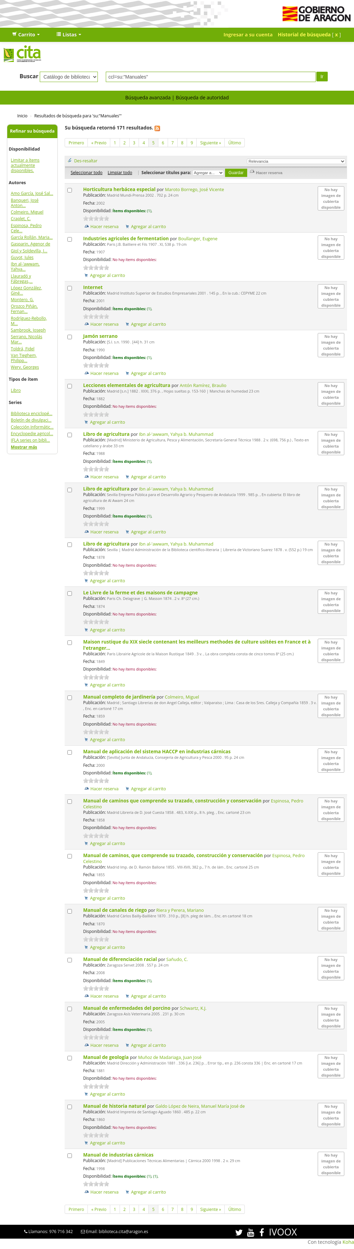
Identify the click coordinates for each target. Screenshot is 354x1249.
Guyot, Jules (22, 257)
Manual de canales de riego (115, 910)
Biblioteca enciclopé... (31, 413)
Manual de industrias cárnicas (119, 1154)
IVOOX (283, 1231)
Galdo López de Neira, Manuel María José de (200, 1106)
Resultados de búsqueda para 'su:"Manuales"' (78, 115)
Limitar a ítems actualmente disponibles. (25, 165)
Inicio (22, 115)
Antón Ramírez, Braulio (203, 385)
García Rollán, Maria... (32, 237)
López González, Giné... (26, 290)
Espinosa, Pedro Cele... (26, 228)
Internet (93, 287)
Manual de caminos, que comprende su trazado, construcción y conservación (173, 855)
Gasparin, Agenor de (30, 244)
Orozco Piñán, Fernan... (24, 308)
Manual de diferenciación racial (120, 959)
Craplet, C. (20, 219)
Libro (16, 390)
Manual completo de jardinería (120, 696)
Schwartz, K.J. (193, 1008)
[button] (26, 35)
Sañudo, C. (177, 959)
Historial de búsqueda (304, 34)
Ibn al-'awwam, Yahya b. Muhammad (176, 434)
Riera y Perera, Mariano (180, 910)
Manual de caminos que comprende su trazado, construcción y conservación (172, 800)
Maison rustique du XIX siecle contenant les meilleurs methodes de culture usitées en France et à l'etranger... (196, 644)
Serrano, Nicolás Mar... (26, 339)
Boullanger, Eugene (198, 239)
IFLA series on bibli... (30, 440)
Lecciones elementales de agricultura (127, 385)
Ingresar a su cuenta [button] (248, 34)
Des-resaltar (85, 160)
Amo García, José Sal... (32, 193)
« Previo (98, 142)
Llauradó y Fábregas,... (21, 278)
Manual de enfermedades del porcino (127, 1008)
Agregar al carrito (148, 227)
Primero (76, 142)
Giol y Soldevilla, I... (29, 251)
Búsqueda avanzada (147, 97)
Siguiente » (210, 142)
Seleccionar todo (86, 172)
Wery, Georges (25, 367)
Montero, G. (22, 300)
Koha (348, 1242)
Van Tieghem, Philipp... (24, 357)
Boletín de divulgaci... (31, 420)
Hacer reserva (104, 227)
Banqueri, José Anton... (24, 202)
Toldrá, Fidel (22, 349)
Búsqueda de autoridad (202, 97)
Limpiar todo (120, 172)
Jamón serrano (101, 336)
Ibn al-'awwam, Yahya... (25, 266)
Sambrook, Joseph (28, 330)
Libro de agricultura (107, 434)
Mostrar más (24, 447)
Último (234, 142)
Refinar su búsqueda (32, 131)
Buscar (28, 76)
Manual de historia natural (115, 1106)
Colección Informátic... (32, 427)
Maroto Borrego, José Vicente (194, 189)
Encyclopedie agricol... (32, 434)
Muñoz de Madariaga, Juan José (169, 1057)
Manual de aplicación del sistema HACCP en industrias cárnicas (157, 751)
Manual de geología (106, 1057)
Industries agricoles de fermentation (126, 238)
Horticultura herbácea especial (120, 189)
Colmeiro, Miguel (27, 212)
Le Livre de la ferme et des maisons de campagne (141, 592)
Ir (322, 76)
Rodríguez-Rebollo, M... (29, 320)
